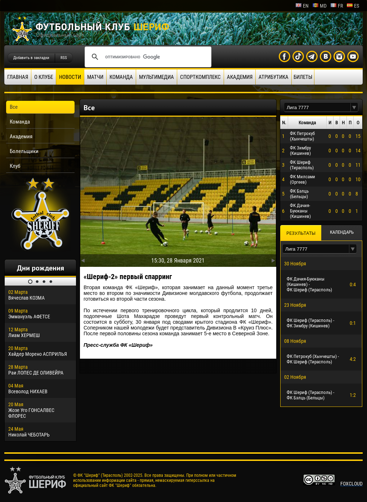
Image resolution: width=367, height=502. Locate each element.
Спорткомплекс (200, 77)
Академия (239, 77)
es (352, 6)
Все (14, 107)
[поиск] (147, 57)
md (319, 6)
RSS (64, 57)
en (302, 6)
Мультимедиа (156, 77)
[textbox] (317, 107)
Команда (121, 77)
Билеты (303, 77)
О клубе (43, 77)
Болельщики (24, 151)
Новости (70, 77)
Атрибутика (273, 77)
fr (336, 6)
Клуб (15, 166)
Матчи (95, 77)
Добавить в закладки (31, 57)
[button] (354, 107)
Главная (17, 77)
